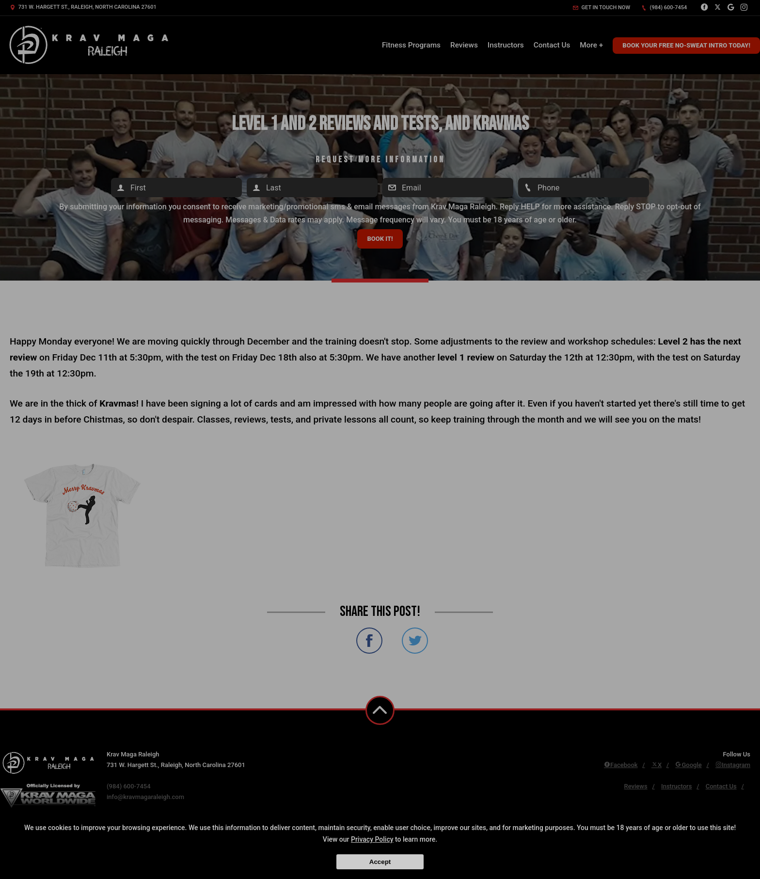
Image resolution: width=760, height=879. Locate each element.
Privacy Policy (372, 839)
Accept (380, 861)
